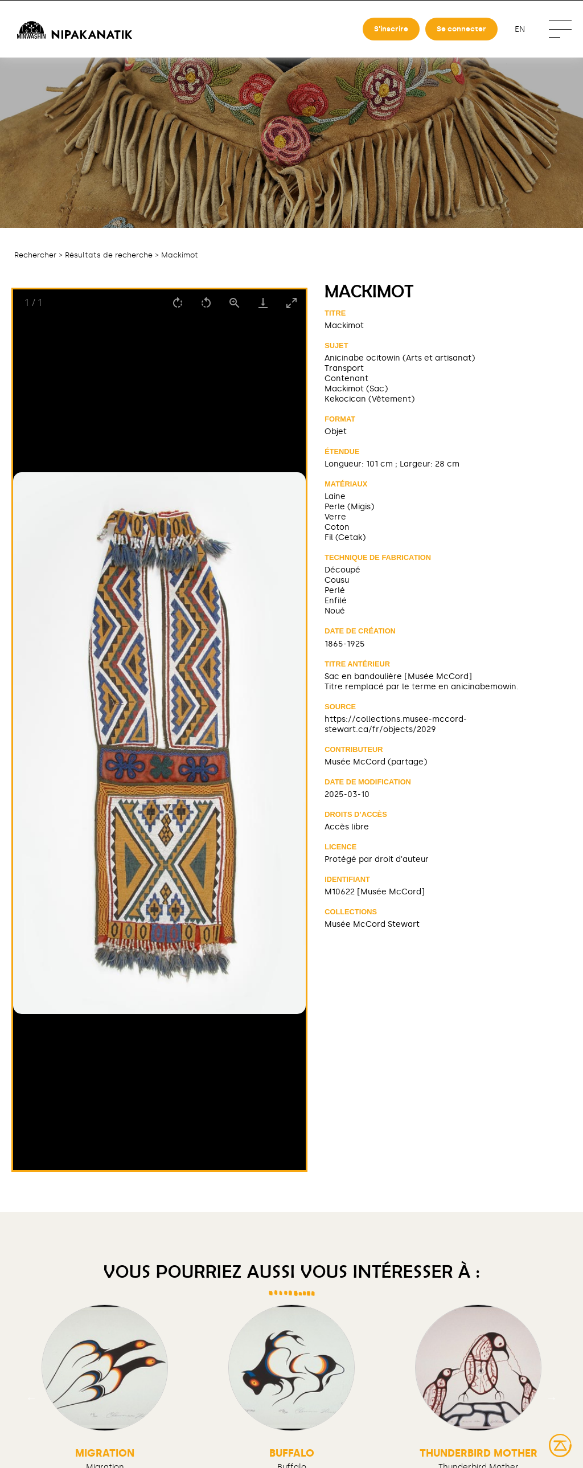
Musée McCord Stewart (372, 924)
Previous (31, 1398)
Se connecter (461, 28)
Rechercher (35, 255)
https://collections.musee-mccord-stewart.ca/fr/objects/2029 (396, 724)
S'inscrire (391, 28)
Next (551, 1398)
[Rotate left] (206, 302)
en (520, 29)
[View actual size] (234, 302)
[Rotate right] (177, 302)
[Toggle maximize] (291, 302)
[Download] (263, 302)
